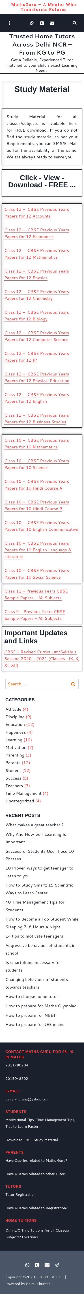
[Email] (51, 23)
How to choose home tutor (31, 996)
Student (13, 770)
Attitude (13, 709)
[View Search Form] (75, 23)
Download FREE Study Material (31, 1139)
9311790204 (16, 1065)
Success (13, 778)
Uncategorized (19, 801)
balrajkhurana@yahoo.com (27, 1099)
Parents (13, 762)
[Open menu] (9, 23)
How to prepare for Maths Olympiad (41, 1006)
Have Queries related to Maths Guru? (36, 1160)
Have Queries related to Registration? (36, 1207)
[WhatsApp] (32, 23)
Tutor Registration (20, 1194)
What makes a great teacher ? (34, 825)
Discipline (14, 717)
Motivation (15, 747)
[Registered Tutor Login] (57, 1265)
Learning (13, 740)
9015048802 (16, 1078)
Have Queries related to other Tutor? (36, 1173)
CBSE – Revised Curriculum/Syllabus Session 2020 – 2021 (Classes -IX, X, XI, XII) (41, 658)
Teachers (14, 785)
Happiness (15, 732)
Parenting (14, 755)
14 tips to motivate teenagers (34, 936)
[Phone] (42, 23)
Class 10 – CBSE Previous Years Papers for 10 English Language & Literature (37, 549)
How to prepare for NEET (30, 1015)
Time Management (23, 793)
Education (15, 724)
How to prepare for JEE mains (34, 1024)
